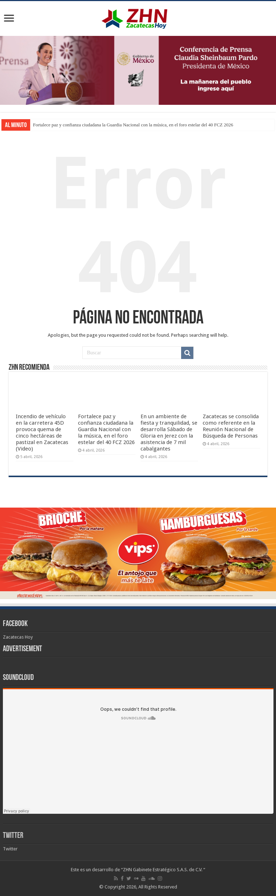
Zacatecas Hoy (18, 637)
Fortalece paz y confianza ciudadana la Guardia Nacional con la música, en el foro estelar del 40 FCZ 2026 (133, 124)
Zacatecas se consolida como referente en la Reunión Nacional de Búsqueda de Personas (231, 426)
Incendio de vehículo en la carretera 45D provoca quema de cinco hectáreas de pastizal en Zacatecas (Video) (42, 432)
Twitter (13, 836)
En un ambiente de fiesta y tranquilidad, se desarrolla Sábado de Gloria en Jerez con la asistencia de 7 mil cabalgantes (169, 432)
